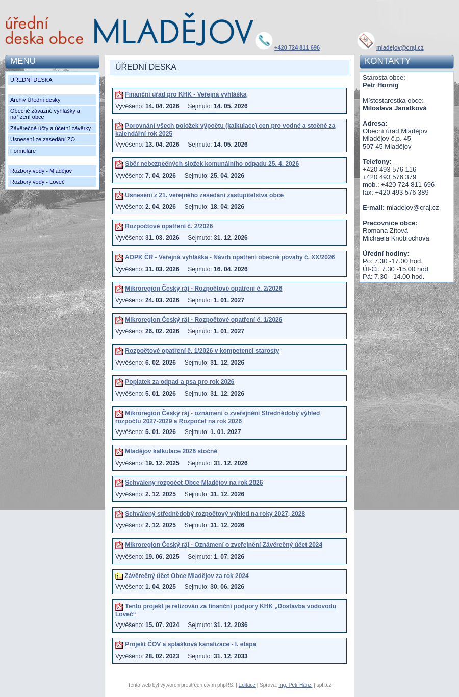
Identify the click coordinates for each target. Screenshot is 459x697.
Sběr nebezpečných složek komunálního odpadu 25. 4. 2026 (212, 163)
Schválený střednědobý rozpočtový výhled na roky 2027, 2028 (215, 513)
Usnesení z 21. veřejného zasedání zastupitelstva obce (204, 195)
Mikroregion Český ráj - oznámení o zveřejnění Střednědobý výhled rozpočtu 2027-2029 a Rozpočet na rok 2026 (217, 417)
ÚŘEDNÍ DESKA (31, 80)
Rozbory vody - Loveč (37, 182)
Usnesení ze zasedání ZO (42, 139)
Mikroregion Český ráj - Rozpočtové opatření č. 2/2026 (203, 288)
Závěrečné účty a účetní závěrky (50, 128)
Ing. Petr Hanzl (295, 685)
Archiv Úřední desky (35, 100)
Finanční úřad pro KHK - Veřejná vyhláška (185, 94)
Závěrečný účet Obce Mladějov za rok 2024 (186, 576)
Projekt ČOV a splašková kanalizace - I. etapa (190, 644)
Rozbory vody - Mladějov (41, 170)
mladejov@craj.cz (400, 47)
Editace (247, 685)
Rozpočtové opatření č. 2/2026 (169, 226)
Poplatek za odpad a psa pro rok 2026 (179, 382)
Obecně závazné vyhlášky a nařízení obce (45, 114)
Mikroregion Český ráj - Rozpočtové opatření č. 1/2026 (203, 319)
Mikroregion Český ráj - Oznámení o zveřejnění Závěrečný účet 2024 (223, 544)
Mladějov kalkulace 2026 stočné (171, 451)
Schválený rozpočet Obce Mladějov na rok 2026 (194, 482)
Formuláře (23, 151)
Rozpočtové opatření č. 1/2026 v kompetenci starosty (202, 350)
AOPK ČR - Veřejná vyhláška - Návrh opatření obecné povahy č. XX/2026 (230, 257)
